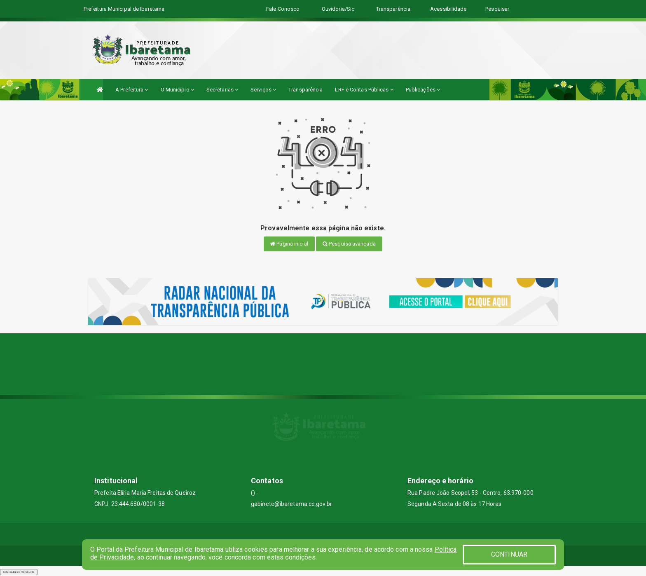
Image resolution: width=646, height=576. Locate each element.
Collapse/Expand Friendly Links (18, 572)
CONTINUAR (509, 554)
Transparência (305, 90)
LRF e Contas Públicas (364, 90)
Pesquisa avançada (349, 244)
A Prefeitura (131, 90)
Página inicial (289, 244)
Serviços (263, 90)
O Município (177, 90)
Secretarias (222, 90)
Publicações (423, 90)
